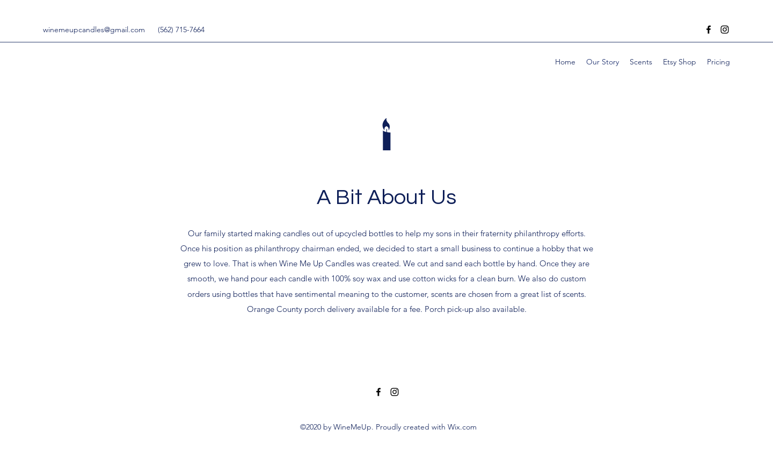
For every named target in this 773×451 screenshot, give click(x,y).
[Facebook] (708, 29)
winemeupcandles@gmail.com (94, 29)
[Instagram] (724, 29)
